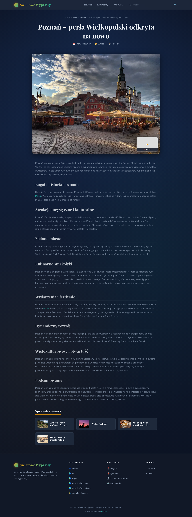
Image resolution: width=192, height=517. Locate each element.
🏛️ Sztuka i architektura (117, 478)
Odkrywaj (119, 5)
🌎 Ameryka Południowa (80, 488)
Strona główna (70, 17)
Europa (83, 17)
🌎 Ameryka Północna (78, 483)
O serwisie (134, 5)
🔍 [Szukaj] (175, 4)
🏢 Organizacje (114, 483)
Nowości (88, 5)
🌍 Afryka (73, 478)
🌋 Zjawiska (112, 473)
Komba (104, 511)
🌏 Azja (72, 473)
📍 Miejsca (112, 468)
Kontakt (149, 473)
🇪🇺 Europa (73, 468)
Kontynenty (103, 5)
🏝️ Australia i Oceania (78, 493)
